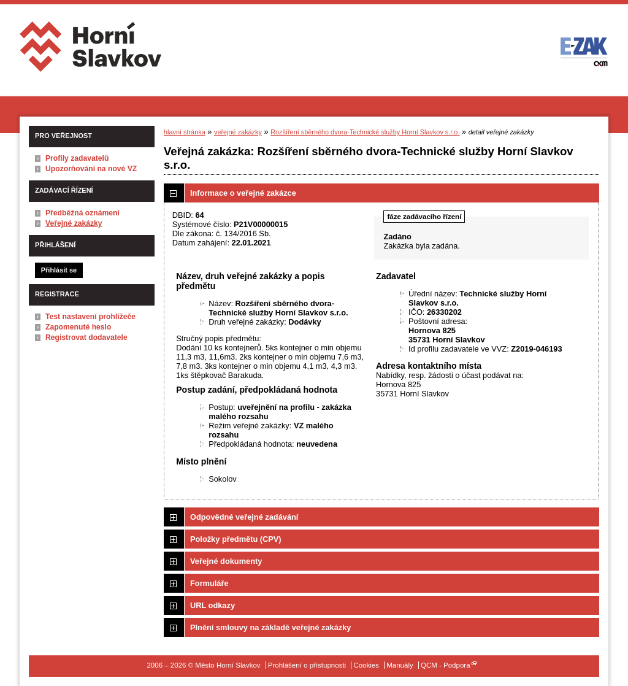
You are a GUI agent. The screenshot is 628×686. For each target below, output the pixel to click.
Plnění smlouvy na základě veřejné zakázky (270, 627)
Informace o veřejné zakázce (243, 193)
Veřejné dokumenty (226, 561)
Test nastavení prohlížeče (90, 316)
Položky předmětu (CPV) (235, 539)
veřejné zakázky (238, 132)
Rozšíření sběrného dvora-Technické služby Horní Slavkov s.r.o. (364, 132)
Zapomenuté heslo (78, 327)
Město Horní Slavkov (92, 51)
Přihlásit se (59, 270)
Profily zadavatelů (77, 158)
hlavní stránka (184, 132)
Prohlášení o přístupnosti (307, 665)
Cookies (366, 665)
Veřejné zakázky (73, 223)
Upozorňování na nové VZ (91, 168)
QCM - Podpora (445, 665)
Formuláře (209, 583)
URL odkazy (212, 605)
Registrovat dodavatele (86, 337)
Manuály (399, 665)
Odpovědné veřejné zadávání (244, 517)
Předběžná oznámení (82, 213)
